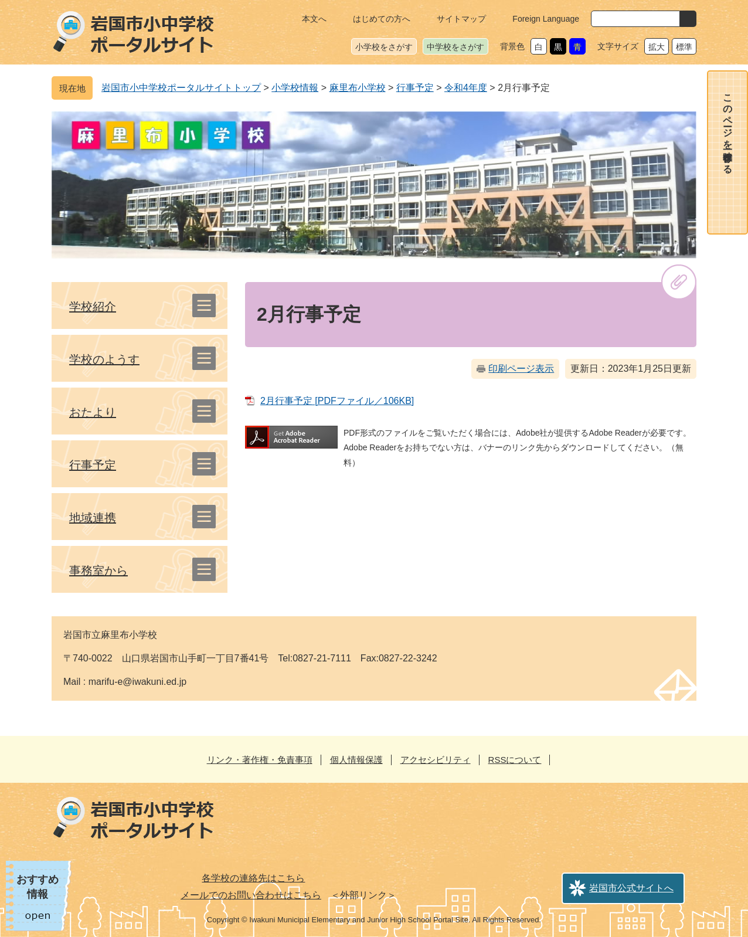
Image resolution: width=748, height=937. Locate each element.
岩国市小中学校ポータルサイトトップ (181, 88)
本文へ (314, 18)
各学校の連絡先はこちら (253, 878)
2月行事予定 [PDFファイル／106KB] (337, 401)
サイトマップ (461, 18)
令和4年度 (465, 88)
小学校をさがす (384, 47)
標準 (684, 47)
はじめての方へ (381, 18)
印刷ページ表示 (521, 369)
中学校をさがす (455, 47)
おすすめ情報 (37, 887)
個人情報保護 (356, 760)
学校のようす (104, 359)
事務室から (98, 570)
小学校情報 (294, 88)
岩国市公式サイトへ (631, 888)
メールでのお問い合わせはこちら (251, 895)
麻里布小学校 (357, 88)
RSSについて (515, 760)
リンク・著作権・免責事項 (259, 760)
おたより (92, 412)
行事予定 (415, 88)
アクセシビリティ (435, 760)
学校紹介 (92, 306)
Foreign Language (545, 18)
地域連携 (92, 517)
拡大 (656, 47)
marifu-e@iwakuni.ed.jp (137, 682)
